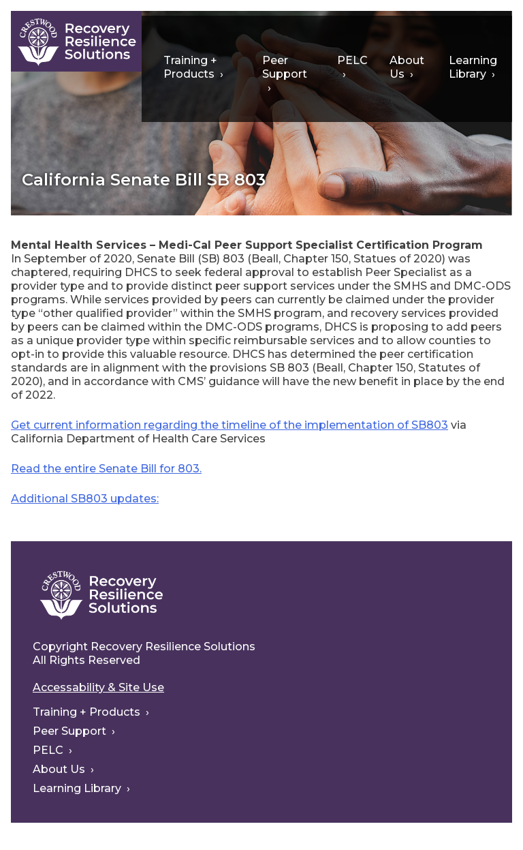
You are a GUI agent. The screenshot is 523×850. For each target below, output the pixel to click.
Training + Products (190, 67)
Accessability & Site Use (98, 687)
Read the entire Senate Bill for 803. (106, 468)
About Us (407, 67)
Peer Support (284, 67)
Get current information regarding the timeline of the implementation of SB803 (229, 425)
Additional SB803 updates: (85, 498)
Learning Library (473, 67)
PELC (352, 60)
